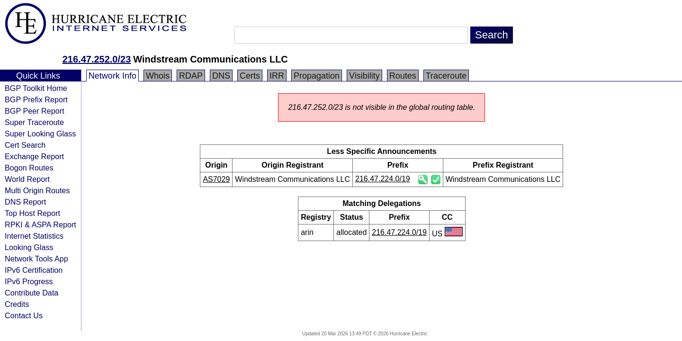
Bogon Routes (29, 167)
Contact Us (24, 315)
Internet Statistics (34, 236)
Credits (17, 304)
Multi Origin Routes (37, 190)
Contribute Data (31, 292)
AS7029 (216, 179)
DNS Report (25, 201)
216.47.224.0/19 (382, 179)
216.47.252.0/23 (97, 59)
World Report (27, 179)
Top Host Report (32, 213)
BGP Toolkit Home (36, 88)
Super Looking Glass (40, 133)
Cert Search (25, 145)
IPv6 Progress (29, 281)
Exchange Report (34, 156)
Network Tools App (36, 258)
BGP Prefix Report (36, 99)
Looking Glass (29, 247)
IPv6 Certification (34, 270)
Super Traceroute (34, 122)
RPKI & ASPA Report (40, 224)
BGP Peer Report (34, 111)
